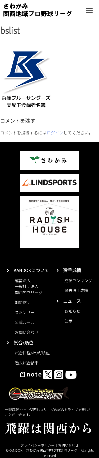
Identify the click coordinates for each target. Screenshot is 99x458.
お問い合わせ (27, 332)
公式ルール (25, 322)
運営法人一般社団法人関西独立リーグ (29, 286)
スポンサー (25, 312)
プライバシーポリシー (37, 445)
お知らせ (72, 311)
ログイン (54, 132)
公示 (68, 321)
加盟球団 (23, 302)
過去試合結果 (27, 362)
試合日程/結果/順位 (32, 352)
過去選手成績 (76, 290)
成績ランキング (78, 280)
